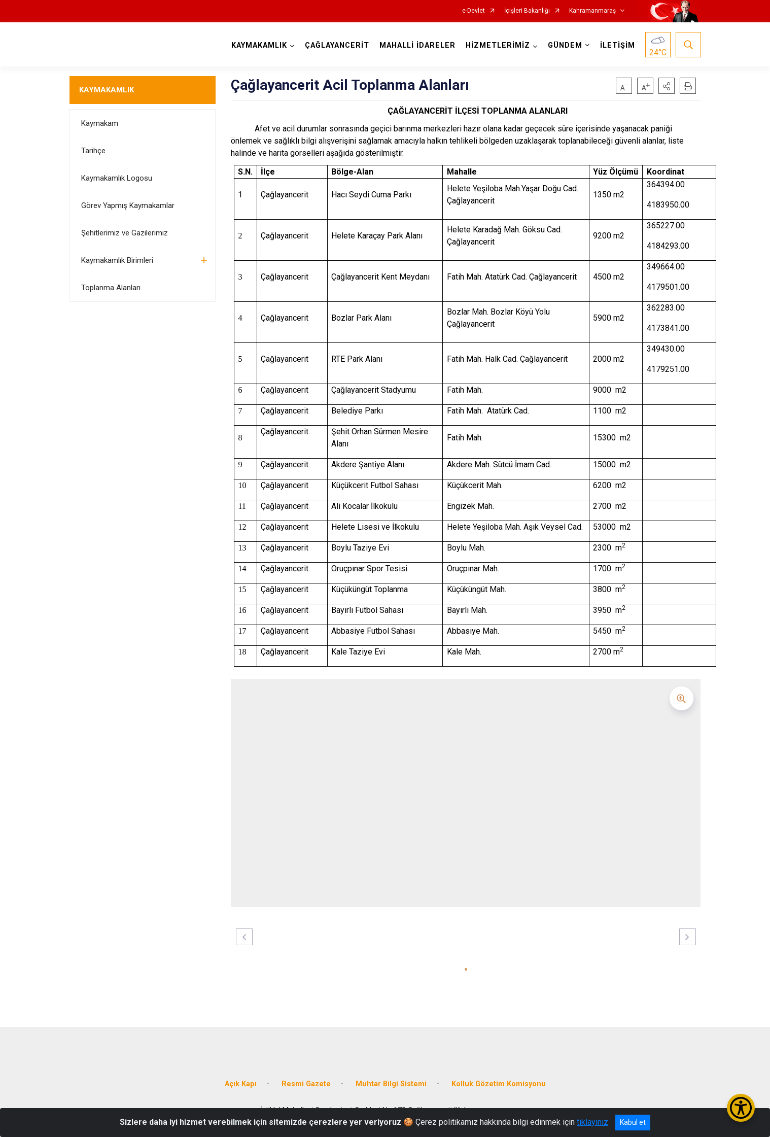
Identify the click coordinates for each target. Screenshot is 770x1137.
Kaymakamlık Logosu (116, 178)
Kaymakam (99, 123)
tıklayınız (592, 1122)
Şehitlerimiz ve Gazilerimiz (124, 232)
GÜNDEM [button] (565, 45)
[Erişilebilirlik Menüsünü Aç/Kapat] (741, 1108)
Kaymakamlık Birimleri (117, 260)
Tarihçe (93, 150)
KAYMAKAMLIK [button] (259, 45)
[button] (666, 86)
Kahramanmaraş (592, 11)
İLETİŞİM (617, 45)
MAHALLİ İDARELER (417, 45)
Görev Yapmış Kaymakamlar (127, 205)
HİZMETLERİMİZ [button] (498, 45)
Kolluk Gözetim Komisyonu (498, 1084)
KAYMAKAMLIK (106, 89)
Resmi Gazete (306, 1084)
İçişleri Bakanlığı (527, 11)
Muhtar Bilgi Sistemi (391, 1084)
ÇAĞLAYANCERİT (337, 45)
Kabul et (633, 1122)
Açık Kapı (241, 1084)
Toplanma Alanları (111, 287)
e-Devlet (473, 11)
